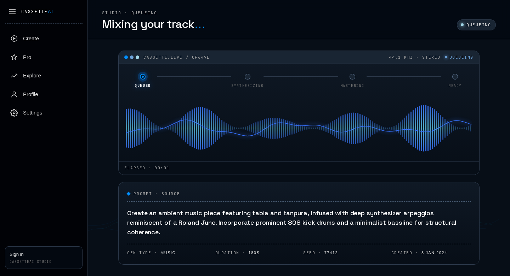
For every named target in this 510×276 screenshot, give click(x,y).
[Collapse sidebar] (12, 11)
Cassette (37, 11)
